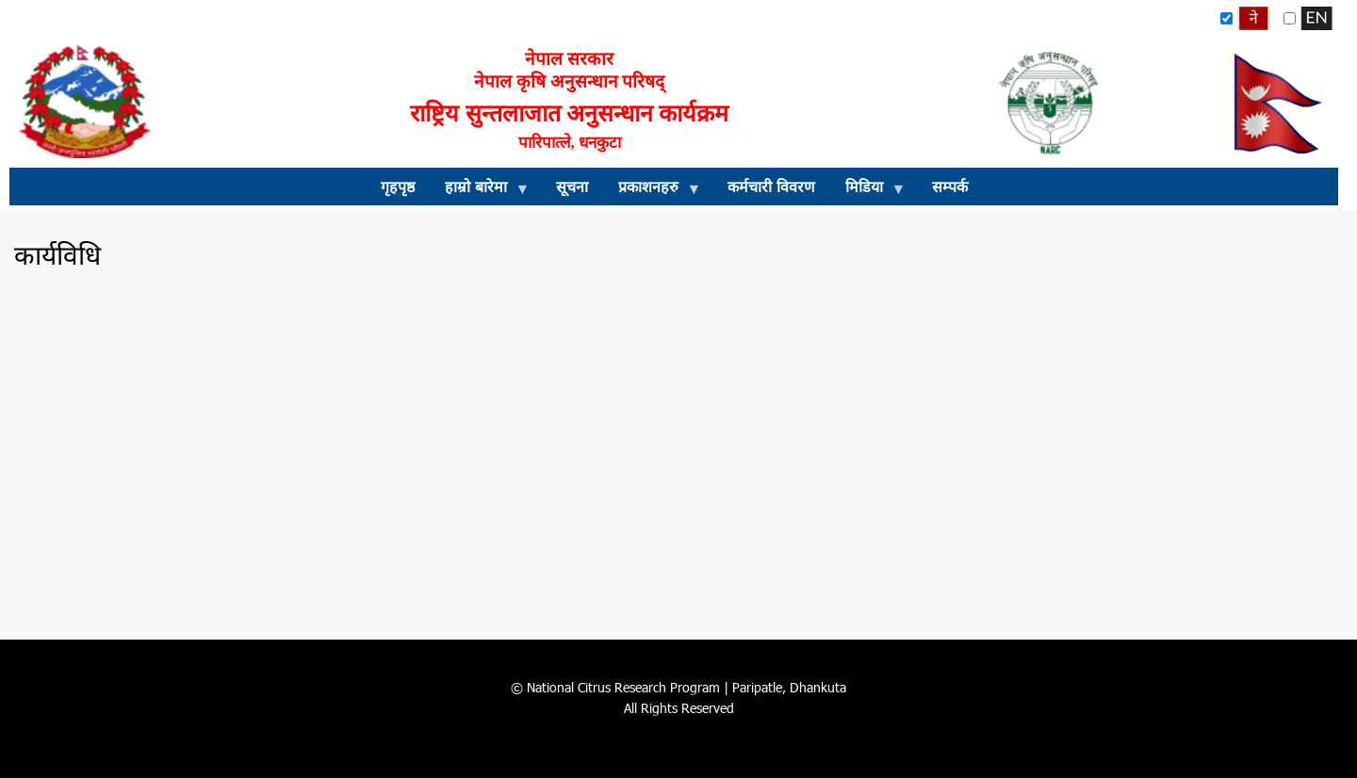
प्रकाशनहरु (652, 191)
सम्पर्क (950, 186)
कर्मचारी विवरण (771, 186)
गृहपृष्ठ (398, 186)
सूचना (572, 186)
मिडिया (868, 191)
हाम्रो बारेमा (480, 191)
